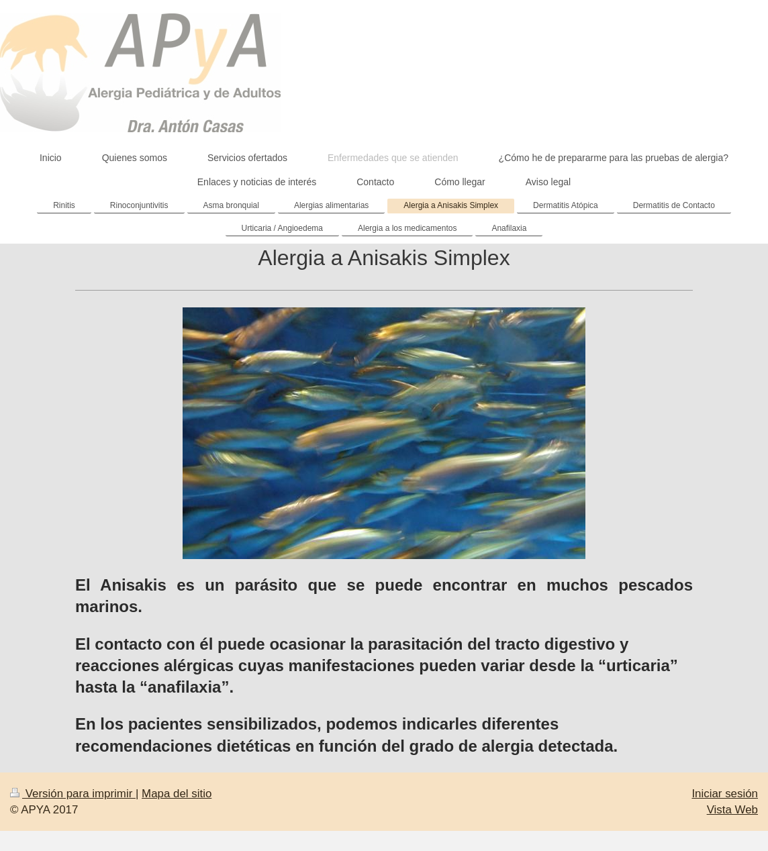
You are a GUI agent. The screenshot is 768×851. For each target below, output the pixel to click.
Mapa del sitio (176, 793)
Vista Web (732, 809)
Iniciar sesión (724, 793)
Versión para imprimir (73, 793)
